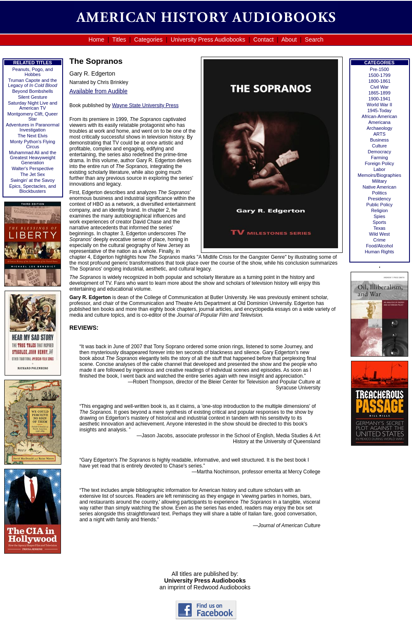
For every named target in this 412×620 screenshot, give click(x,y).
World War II (379, 104)
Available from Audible (98, 91)
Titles (119, 39)
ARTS (379, 134)
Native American (379, 186)
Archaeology (379, 128)
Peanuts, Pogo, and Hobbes (32, 72)
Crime (379, 239)
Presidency (379, 198)
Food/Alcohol (379, 245)
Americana (379, 122)
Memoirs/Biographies (379, 175)
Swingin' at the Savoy (33, 180)
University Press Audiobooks (208, 39)
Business (379, 139)
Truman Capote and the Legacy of (32, 83)
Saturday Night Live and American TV (32, 105)
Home (96, 39)
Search (314, 39)
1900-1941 (379, 98)
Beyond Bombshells (32, 91)
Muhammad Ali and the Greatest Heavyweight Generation (32, 157)
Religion (379, 210)
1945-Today (379, 110)
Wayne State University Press (145, 105)
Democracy (379, 151)
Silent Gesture (33, 97)
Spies (380, 216)
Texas (379, 228)
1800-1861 (379, 81)
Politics (379, 192)
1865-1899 (379, 92)
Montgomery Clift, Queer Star (33, 116)
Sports (379, 222)
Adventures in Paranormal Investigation (32, 127)
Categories (148, 39)
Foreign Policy (379, 163)
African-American (379, 116)
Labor (379, 169)
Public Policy (379, 204)
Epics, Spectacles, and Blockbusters (32, 189)
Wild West (379, 233)
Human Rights (379, 251)
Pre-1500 (379, 69)
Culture (379, 145)
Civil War (379, 86)
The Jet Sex (32, 174)
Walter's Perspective (33, 168)
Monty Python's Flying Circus (32, 144)
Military (379, 181)
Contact (264, 39)
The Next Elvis (33, 135)
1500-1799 (379, 75)
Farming (379, 157)
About (289, 39)
